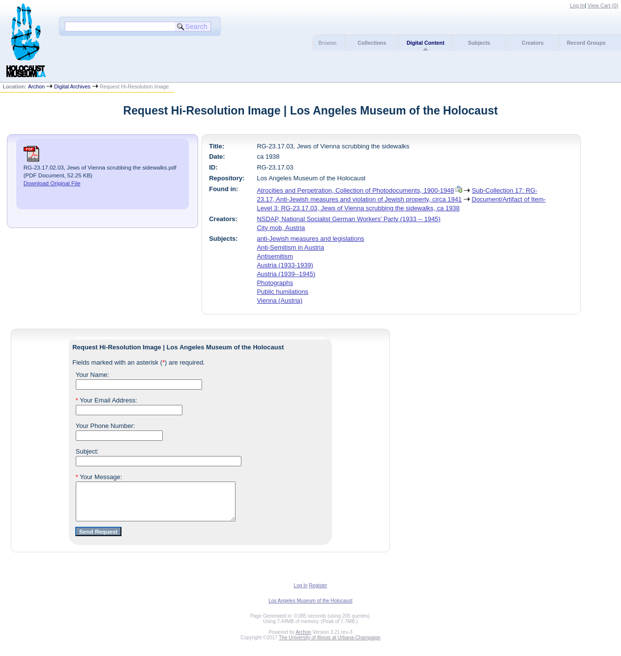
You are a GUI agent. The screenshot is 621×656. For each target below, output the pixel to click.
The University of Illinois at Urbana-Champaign (330, 645)
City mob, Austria (281, 227)
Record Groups (586, 43)
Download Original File (52, 183)
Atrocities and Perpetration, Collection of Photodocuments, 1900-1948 (355, 190)
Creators (532, 43)
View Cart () (603, 5)
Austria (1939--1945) (286, 274)
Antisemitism (275, 256)
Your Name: (92, 374)
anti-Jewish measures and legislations (310, 238)
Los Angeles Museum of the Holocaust (310, 608)
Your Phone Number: (105, 425)
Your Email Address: (106, 400)
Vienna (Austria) (279, 300)
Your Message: (99, 477)
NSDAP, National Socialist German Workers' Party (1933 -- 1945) (348, 219)
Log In (577, 5)
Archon (36, 86)
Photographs (275, 282)
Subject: (87, 451)
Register (318, 593)
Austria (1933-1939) (285, 265)
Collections (371, 43)
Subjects (479, 43)
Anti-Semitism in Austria (290, 247)
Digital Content (425, 43)
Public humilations (282, 291)
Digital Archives (72, 86)
